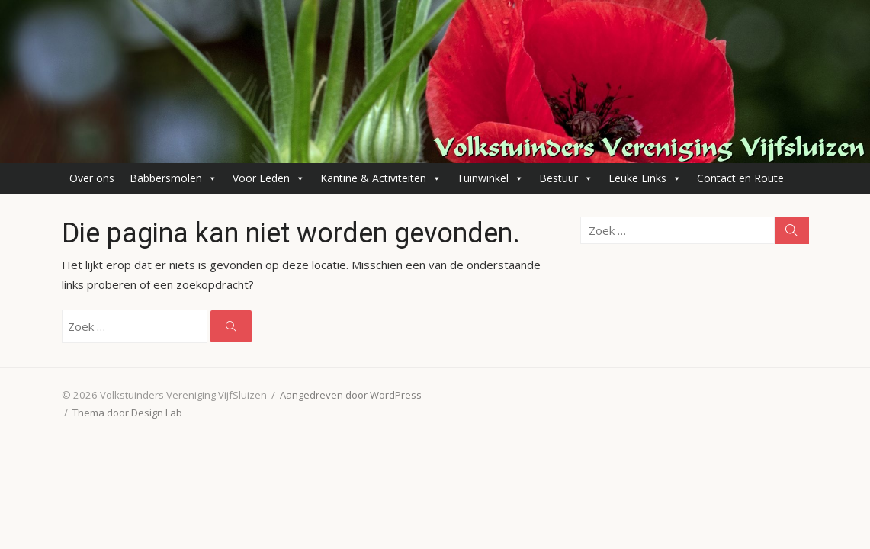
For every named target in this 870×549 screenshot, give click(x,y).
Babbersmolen (173, 178)
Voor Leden (269, 178)
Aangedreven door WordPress (351, 395)
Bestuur (566, 178)
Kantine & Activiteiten (380, 178)
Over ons (91, 178)
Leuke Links (645, 178)
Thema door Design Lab (127, 412)
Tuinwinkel (490, 178)
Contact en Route (740, 178)
